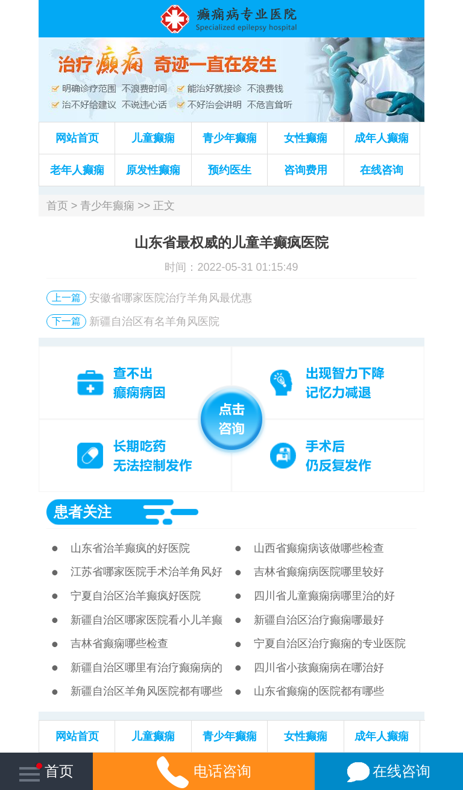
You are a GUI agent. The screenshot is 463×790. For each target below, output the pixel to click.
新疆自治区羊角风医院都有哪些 (146, 691)
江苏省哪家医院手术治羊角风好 (146, 572)
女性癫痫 (305, 138)
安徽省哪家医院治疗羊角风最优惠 (170, 298)
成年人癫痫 (381, 138)
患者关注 (83, 512)
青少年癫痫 (230, 138)
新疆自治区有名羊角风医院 (154, 321)
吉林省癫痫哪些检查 (119, 643)
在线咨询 (381, 170)
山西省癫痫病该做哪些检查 (319, 548)
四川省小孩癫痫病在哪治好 (319, 668)
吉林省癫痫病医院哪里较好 (319, 572)
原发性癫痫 (153, 170)
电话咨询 (204, 771)
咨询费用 (305, 170)
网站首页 (77, 138)
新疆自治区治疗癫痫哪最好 (319, 620)
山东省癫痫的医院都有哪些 (319, 691)
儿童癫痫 (153, 138)
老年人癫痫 (77, 170)
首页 (57, 206)
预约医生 (229, 170)
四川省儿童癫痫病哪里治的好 (324, 596)
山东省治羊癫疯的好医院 (130, 548)
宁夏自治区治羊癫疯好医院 (136, 596)
